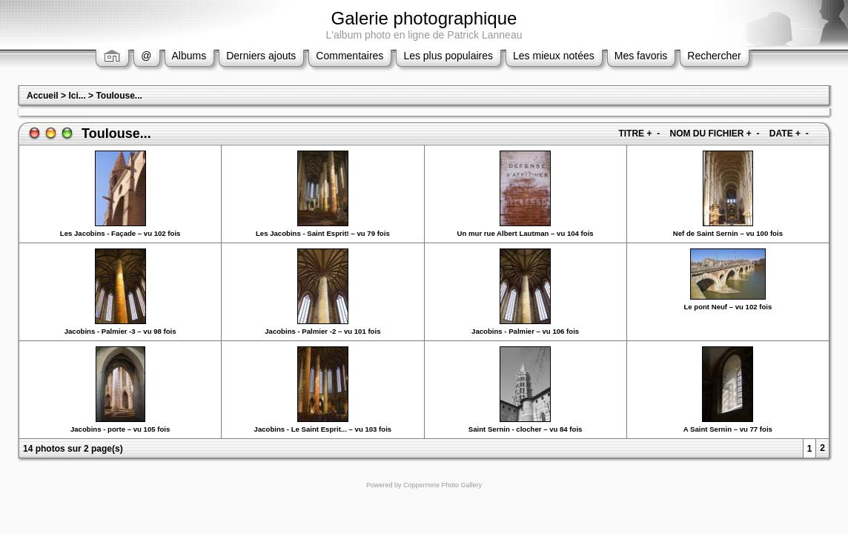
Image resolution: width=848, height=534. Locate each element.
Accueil (43, 95)
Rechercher (714, 56)
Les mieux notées (553, 56)
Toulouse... (119, 95)
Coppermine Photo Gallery (442, 485)
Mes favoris (641, 56)
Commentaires (349, 56)
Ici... (76, 95)
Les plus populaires (448, 56)
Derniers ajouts (261, 56)
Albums (189, 56)
